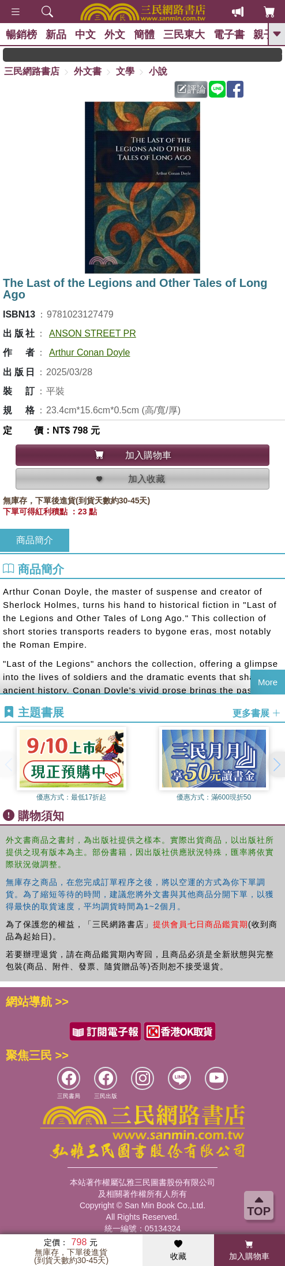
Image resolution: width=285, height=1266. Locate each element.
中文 (85, 34)
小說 (158, 71)
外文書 (88, 71)
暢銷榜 (21, 34)
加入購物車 (249, 1250)
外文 (114, 34)
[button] (276, 764)
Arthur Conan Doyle (89, 352)
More (268, 682)
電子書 (229, 34)
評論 (191, 89)
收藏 (178, 1250)
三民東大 (184, 34)
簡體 (144, 34)
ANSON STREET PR (92, 333)
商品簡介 (34, 540)
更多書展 (256, 713)
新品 (56, 34)
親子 (263, 34)
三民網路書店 (31, 71)
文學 (125, 71)
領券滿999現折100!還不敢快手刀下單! (64, 54)
